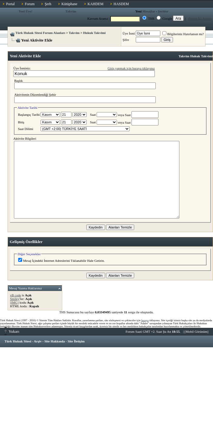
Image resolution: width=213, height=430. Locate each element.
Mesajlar (148, 11)
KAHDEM (96, 4)
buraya (145, 320)
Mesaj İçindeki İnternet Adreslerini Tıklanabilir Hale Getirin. (61, 260)
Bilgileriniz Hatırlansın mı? (183, 34)
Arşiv (38, 341)
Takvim (70, 11)
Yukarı (12, 331)
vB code (15, 295)
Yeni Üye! (25, 11)
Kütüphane (70, 4)
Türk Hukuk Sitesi (18, 341)
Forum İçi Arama (199, 18)
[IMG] (14, 302)
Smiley (14, 299)
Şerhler (163, 11)
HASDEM (121, 4)
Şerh (48, 4)
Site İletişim (76, 341)
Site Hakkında (54, 341)
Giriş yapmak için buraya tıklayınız (131, 68)
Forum (30, 4)
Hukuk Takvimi (94, 33)
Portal (10, 4)
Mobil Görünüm (197, 331)
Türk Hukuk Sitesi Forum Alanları (40, 33)
